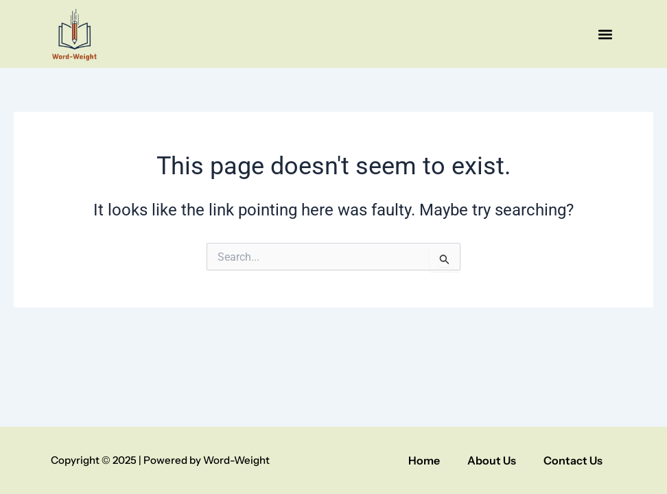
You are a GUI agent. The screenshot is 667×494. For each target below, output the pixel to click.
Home (424, 460)
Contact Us (572, 460)
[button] (605, 34)
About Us (491, 460)
